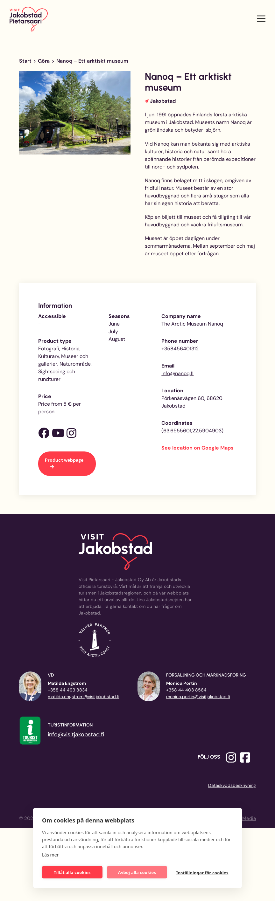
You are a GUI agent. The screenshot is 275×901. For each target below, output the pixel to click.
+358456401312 (180, 348)
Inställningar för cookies (203, 872)
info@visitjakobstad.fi (76, 734)
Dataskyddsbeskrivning (232, 785)
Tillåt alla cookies (72, 872)
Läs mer (50, 854)
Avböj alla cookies (137, 872)
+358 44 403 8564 (186, 690)
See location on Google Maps (197, 447)
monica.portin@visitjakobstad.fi (198, 696)
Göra (44, 61)
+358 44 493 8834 (68, 690)
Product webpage (64, 460)
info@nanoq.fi (177, 373)
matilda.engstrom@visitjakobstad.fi (83, 696)
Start (25, 61)
